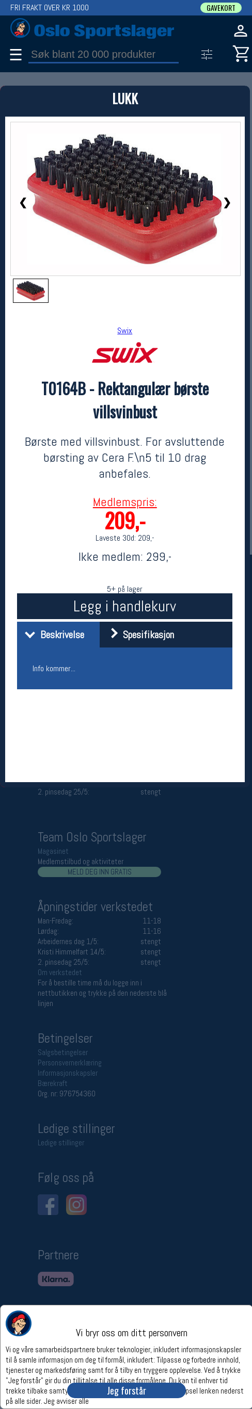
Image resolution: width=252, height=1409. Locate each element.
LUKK (125, 98)
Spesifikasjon (138, 634)
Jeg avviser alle (66, 1400)
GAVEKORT (221, 8)
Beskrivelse (52, 634)
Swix (124, 330)
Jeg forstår (126, 1390)
